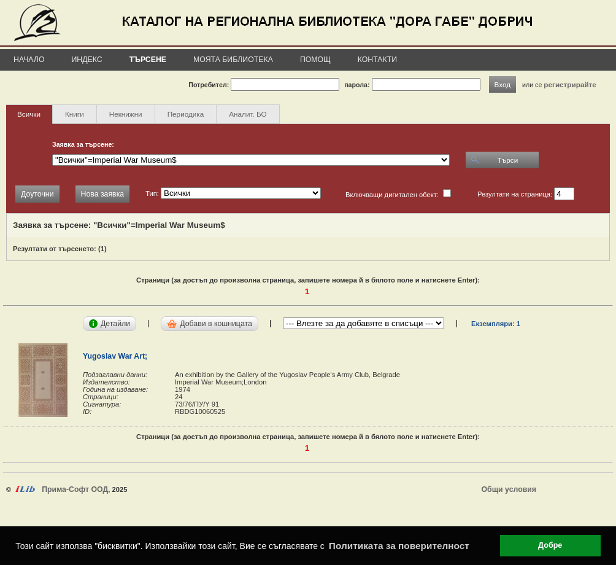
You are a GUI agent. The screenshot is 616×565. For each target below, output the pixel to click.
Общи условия (509, 489)
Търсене (147, 59)
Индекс (87, 59)
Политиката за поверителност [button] (399, 545)
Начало (29, 59)
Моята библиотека (233, 59)
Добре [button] (550, 545)
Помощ (315, 59)
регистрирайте (570, 84)
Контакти (377, 59)
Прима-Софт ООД (75, 489)
